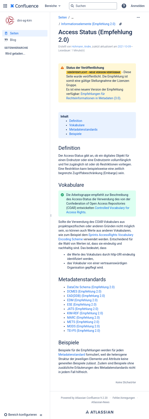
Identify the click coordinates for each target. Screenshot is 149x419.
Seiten (62, 17)
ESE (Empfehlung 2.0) (82, 304)
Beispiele (75, 134)
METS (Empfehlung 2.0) (83, 322)
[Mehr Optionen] (138, 17)
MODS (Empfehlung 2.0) (83, 326)
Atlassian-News (100, 402)
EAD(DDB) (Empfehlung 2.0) (86, 296)
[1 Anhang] (120, 24)
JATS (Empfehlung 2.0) (82, 309)
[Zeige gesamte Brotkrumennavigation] (72, 17)
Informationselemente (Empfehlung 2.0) (88, 24)
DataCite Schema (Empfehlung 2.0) (91, 287)
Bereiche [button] (51, 6)
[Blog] (24, 40)
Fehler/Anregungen (124, 397)
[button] (5, 6)
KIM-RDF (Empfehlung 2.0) (85, 313)
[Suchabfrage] (93, 5)
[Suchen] (72, 6)
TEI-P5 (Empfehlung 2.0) (83, 330)
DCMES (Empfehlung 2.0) (84, 291)
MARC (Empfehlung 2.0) (83, 317)
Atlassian (99, 412)
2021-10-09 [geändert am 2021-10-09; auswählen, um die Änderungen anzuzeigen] (124, 46)
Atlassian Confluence (87, 397)
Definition (75, 121)
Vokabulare (77, 125)
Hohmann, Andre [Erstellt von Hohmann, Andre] (81, 46)
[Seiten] (24, 33)
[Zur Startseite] (24, 5)
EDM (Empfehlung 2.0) (82, 300)
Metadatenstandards (83, 129)
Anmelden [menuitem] (138, 6)
